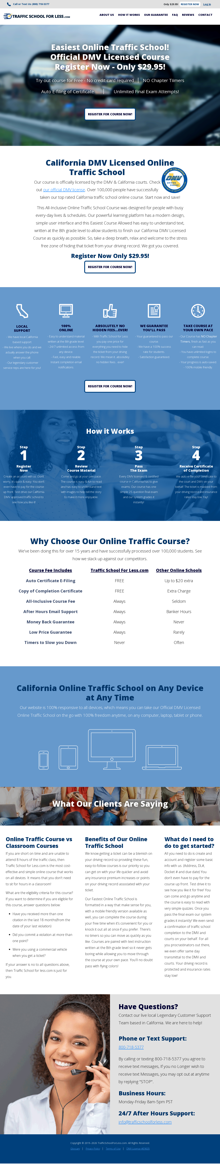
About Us (107, 15)
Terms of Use (113, 1149)
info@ (124, 1122)
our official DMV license (64, 190)
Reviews (188, 15)
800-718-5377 (132, 1047)
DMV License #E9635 (138, 1149)
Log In (207, 4)
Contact (205, 15)
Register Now (189, 4)
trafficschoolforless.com (151, 1122)
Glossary (75, 1149)
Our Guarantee (156, 15)
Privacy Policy (93, 1149)
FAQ (175, 15)
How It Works (129, 15)
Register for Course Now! (110, 115)
